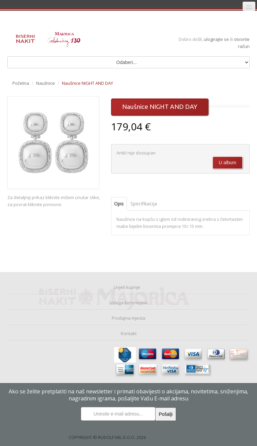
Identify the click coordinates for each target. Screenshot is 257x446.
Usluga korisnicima (128, 303)
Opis (119, 203)
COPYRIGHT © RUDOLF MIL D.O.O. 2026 (107, 437)
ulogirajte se (217, 39)
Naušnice (45, 83)
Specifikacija (144, 203)
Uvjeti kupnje (127, 287)
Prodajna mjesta (128, 318)
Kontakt (129, 333)
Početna (20, 83)
